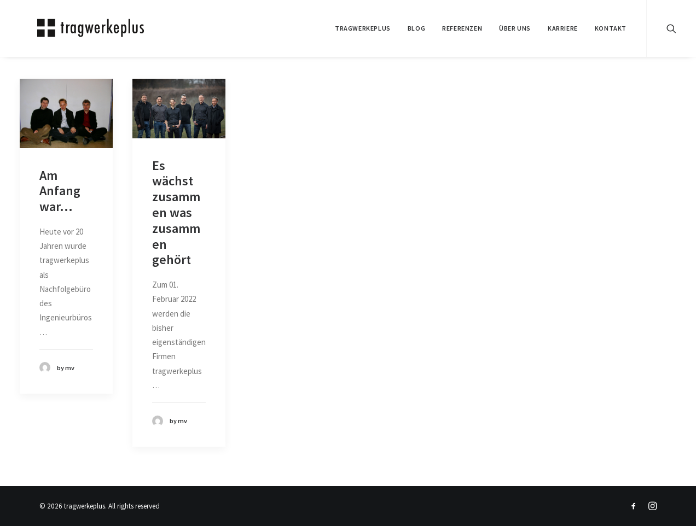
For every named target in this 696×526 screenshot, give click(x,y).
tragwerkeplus (363, 28)
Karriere (563, 28)
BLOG (416, 28)
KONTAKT (611, 28)
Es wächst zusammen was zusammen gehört (176, 212)
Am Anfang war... (59, 191)
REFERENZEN (462, 28)
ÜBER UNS (515, 28)
